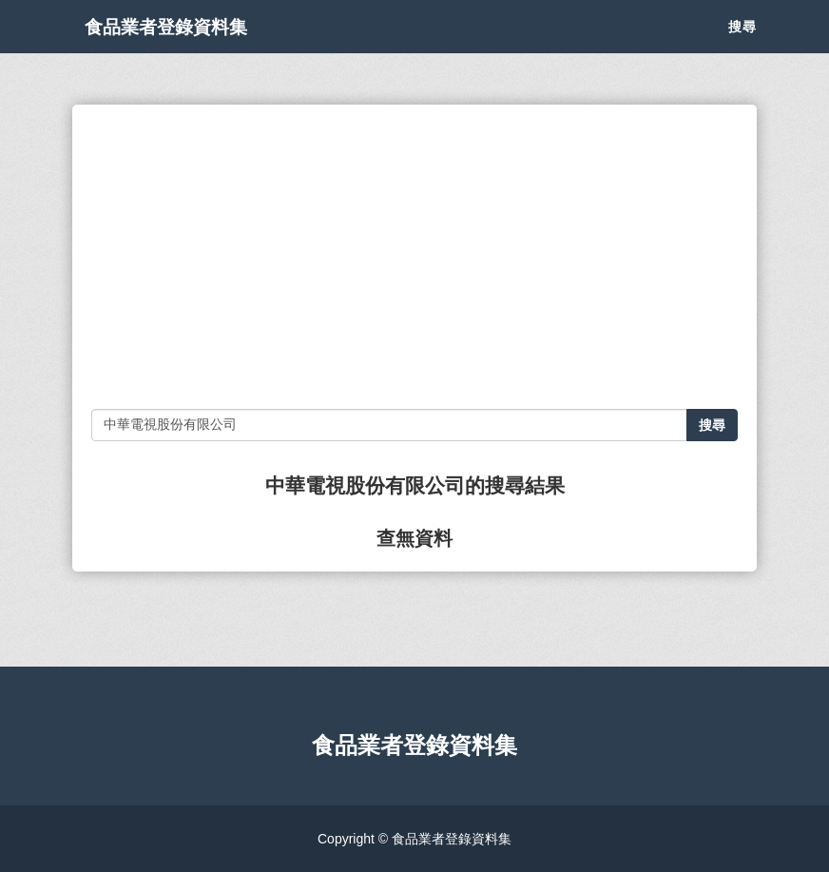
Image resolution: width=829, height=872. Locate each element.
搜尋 (742, 47)
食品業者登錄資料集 (192, 47)
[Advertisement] (414, 257)
